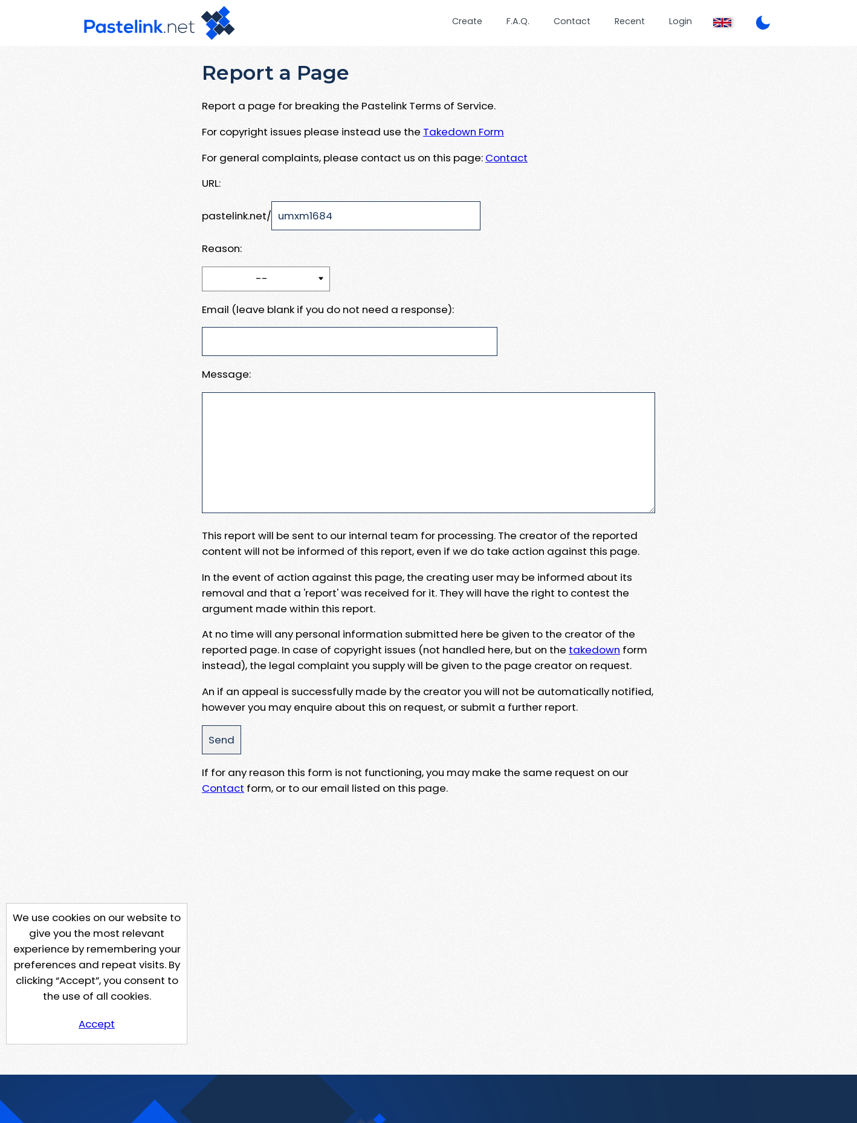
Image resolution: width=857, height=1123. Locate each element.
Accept (97, 1024)
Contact (572, 21)
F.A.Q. (517, 21)
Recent (630, 21)
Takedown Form (463, 132)
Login (680, 21)
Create (467, 21)
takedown (594, 649)
